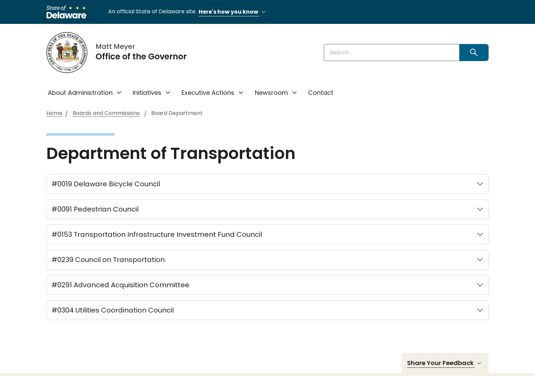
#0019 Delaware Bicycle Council (106, 184)
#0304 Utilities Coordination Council (113, 310)
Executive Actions (208, 92)
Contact (320, 92)
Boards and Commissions (106, 113)
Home (54, 113)
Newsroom (271, 92)
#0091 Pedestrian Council (95, 209)
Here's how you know (233, 12)
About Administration (80, 92)
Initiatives (147, 92)
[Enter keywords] (392, 52)
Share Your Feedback (445, 363)
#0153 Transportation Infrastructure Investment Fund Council (157, 234)
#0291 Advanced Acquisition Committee (120, 285)
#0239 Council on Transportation (108, 259)
